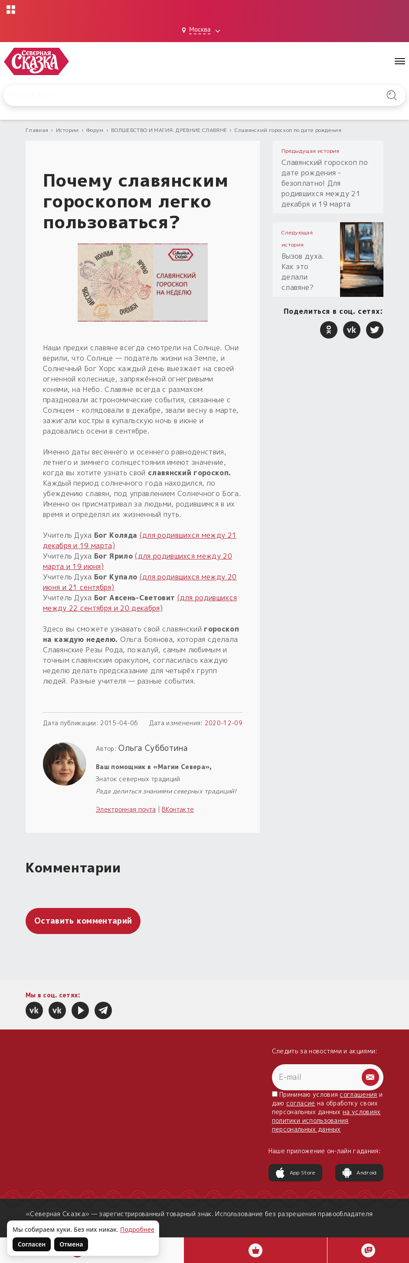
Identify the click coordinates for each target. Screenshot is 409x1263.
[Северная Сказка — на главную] (37, 61)
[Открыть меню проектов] (11, 9)
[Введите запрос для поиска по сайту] (175, 95)
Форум (95, 130)
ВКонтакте (178, 809)
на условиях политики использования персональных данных (326, 1120)
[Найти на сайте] (392, 95)
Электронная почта (126, 809)
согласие (300, 1103)
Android (359, 1173)
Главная (37, 130)
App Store (295, 1173)
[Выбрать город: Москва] (202, 30)
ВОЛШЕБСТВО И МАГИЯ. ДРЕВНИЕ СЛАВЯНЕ (169, 130)
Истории (67, 130)
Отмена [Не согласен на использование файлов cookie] (71, 1244)
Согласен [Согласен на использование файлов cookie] (32, 1244)
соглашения (358, 1094)
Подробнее (137, 1229)
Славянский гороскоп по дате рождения (288, 130)
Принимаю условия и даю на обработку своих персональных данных (327, 1111)
